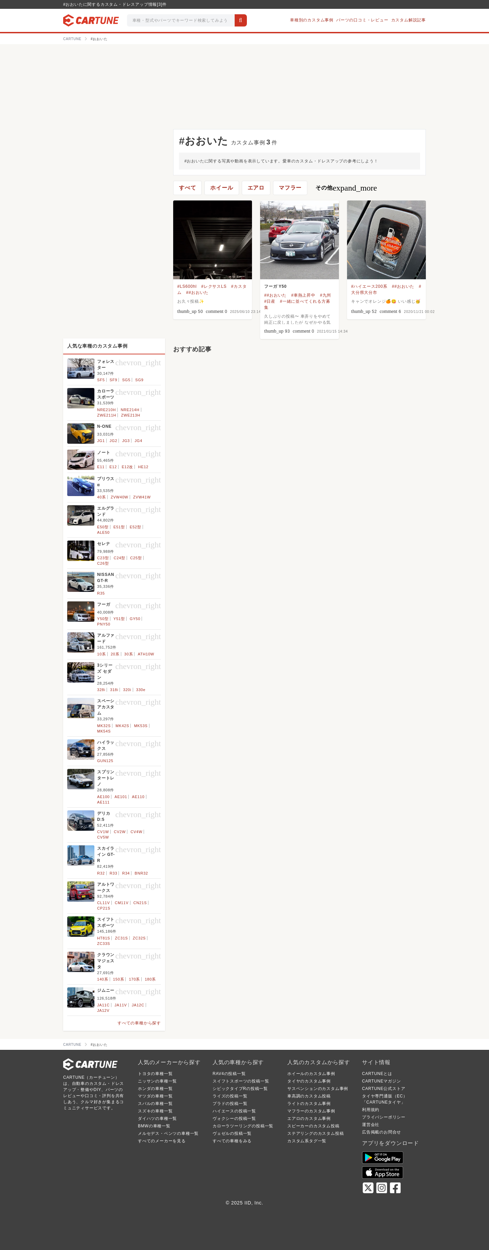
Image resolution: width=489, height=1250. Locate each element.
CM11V (122, 903)
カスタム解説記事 (408, 20)
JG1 (101, 441)
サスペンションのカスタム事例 (317, 1088)
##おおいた (197, 292)
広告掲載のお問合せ (381, 1132)
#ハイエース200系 (369, 286)
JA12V (103, 1010)
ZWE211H (106, 415)
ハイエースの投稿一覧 (234, 1111)
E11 (101, 467)
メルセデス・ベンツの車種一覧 (168, 1133)
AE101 (120, 797)
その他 (346, 187)
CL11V (103, 903)
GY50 (135, 619)
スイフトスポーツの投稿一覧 (241, 1081)
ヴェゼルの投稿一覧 (232, 1133)
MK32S (104, 726)
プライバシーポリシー (383, 1117)
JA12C (138, 1005)
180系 (150, 979)
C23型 (103, 558)
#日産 (269, 301)
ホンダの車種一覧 (155, 1088)
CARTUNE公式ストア (383, 1088)
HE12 (143, 467)
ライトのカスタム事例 (309, 1103)
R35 (101, 593)
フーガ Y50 (275, 286)
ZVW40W (119, 497)
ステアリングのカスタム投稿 (315, 1133)
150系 (118, 979)
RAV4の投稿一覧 (229, 1073)
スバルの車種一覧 (155, 1103)
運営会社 (370, 1124)
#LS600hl (187, 286)
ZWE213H (130, 415)
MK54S (104, 731)
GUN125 (105, 761)
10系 (101, 654)
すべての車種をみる (232, 1141)
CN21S (140, 903)
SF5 (101, 380)
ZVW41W (142, 497)
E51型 (119, 527)
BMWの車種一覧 (154, 1126)
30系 (128, 654)
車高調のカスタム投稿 (309, 1096)
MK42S (122, 726)
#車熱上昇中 (303, 295)
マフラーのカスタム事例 (311, 1111)
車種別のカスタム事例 (311, 20)
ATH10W (146, 654)
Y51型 (119, 619)
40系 (101, 497)
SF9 (113, 380)
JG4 (138, 441)
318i (114, 690)
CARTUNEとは (377, 1073)
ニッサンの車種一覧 (157, 1081)
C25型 (136, 558)
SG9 (139, 380)
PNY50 (103, 624)
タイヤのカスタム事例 (309, 1081)
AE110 (138, 797)
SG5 (126, 380)
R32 (101, 873)
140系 (102, 979)
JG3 (126, 441)
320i (127, 690)
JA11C (103, 1005)
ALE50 (103, 532)
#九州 (325, 295)
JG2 (113, 441)
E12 (113, 467)
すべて (187, 188)
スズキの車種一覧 (155, 1111)
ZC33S (103, 943)
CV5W (103, 837)
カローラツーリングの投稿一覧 (243, 1126)
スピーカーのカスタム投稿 (313, 1126)
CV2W (120, 832)
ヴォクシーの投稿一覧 (234, 1118)
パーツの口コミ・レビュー (362, 20)
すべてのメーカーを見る (162, 1141)
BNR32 (141, 873)
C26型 (103, 563)
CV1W (103, 832)
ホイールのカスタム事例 (311, 1073)
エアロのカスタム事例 (309, 1118)
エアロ (256, 188)
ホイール (221, 188)
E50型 (103, 527)
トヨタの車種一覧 (155, 1073)
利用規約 (370, 1109)
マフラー (290, 188)
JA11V (120, 1005)
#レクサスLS (214, 286)
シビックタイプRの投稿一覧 (240, 1088)
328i (101, 690)
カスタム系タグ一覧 (306, 1141)
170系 (134, 979)
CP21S (103, 908)
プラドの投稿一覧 (230, 1103)
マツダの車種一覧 (155, 1096)
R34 (126, 873)
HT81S (103, 938)
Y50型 (103, 619)
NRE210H (106, 410)
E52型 (135, 527)
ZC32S (139, 938)
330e (141, 690)
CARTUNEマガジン (381, 1081)
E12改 (127, 467)
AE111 (103, 802)
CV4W (136, 832)
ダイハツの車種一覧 (157, 1118)
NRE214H (130, 410)
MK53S (141, 726)
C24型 (119, 558)
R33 (113, 873)
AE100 (103, 797)
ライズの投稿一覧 (230, 1096)
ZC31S (121, 938)
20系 (115, 654)
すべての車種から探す (139, 1023)
